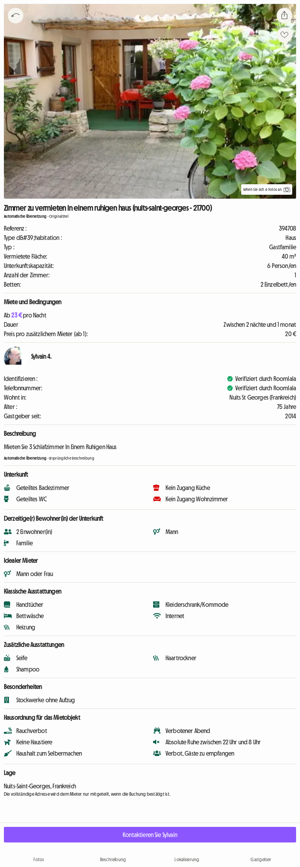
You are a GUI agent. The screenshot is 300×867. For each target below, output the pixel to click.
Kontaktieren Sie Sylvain (150, 835)
